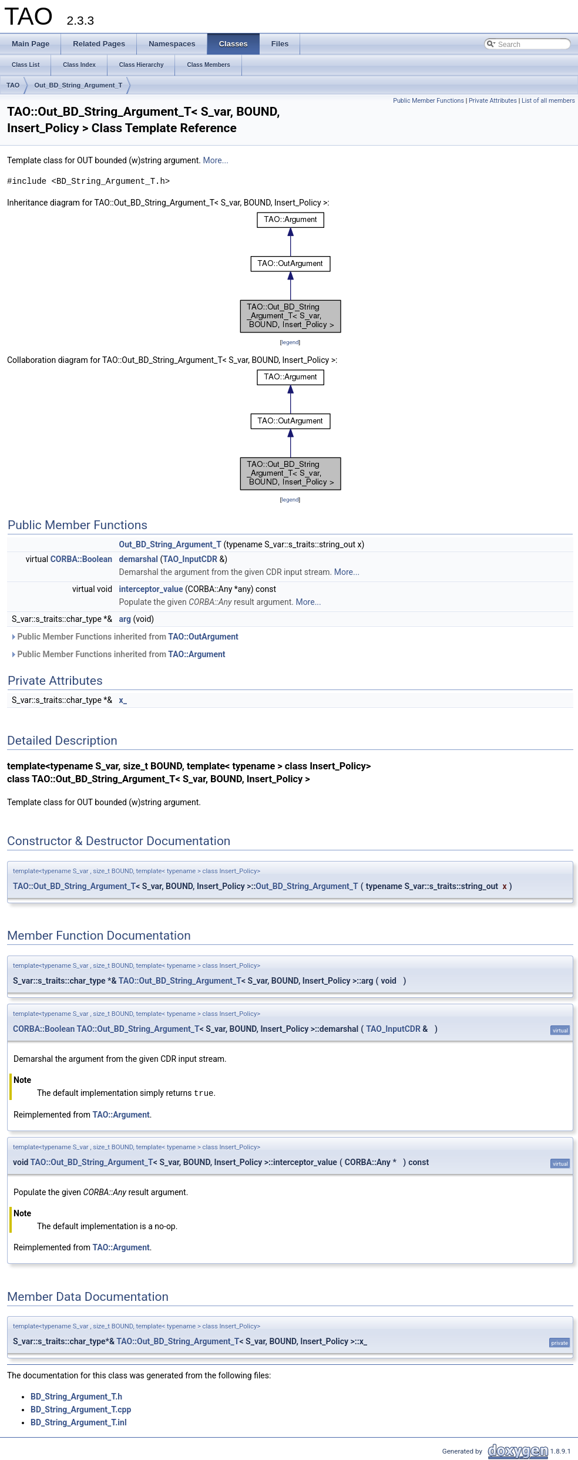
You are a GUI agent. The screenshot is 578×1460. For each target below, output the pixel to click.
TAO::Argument (196, 654)
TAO (12, 85)
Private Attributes (493, 101)
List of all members (548, 101)
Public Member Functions (428, 101)
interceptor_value (151, 589)
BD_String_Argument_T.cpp (81, 1409)
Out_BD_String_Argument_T (78, 85)
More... (215, 160)
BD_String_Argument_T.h (76, 1396)
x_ (123, 700)
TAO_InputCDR (190, 559)
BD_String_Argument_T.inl (79, 1422)
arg (125, 619)
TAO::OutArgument (203, 636)
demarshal (138, 559)
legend (289, 342)
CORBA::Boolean (81, 559)
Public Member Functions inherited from (124, 636)
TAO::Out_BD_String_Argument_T (74, 886)
